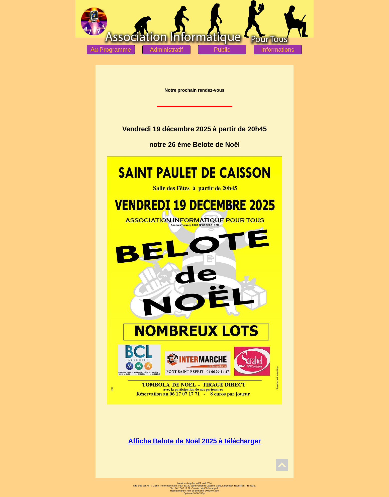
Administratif (166, 49)
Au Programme (110, 49)
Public (222, 49)
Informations (277, 49)
